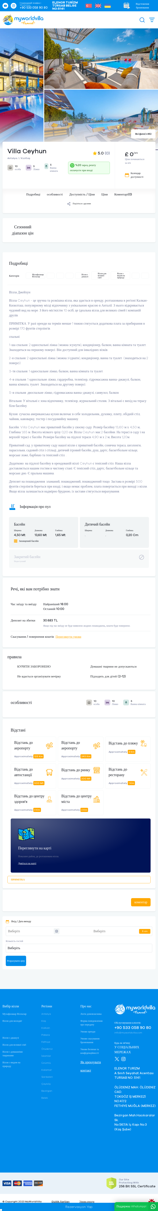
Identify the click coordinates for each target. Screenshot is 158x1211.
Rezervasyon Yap (79, 1207)
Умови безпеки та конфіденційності (89, 1051)
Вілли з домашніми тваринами (12, 1054)
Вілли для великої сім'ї (14, 1045)
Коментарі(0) (123, 194)
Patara (45, 1035)
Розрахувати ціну (16, 961)
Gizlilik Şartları (60, 1201)
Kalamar (46, 1070)
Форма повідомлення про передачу (91, 1023)
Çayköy (46, 1084)
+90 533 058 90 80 (34, 7)
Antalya (46, 1014)
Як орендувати (90, 1062)
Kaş (43, 1021)
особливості (55, 194)
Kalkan (45, 1028)
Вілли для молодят (12, 1021)
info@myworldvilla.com (128, 1032)
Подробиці (33, 194)
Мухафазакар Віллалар (14, 1014)
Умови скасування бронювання (90, 1040)
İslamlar (46, 1056)
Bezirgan (46, 1091)
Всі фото (143, 134)
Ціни (104, 194)
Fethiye (45, 1042)
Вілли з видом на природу (11, 1064)
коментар (140, 902)
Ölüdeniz (47, 1049)
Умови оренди (87, 1031)
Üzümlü (46, 1063)
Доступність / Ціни (82, 194)
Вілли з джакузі (10, 1038)
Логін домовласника (91, 1014)
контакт (85, 1070)
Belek (44, 1098)
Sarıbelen (47, 1077)
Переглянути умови (68, 636)
